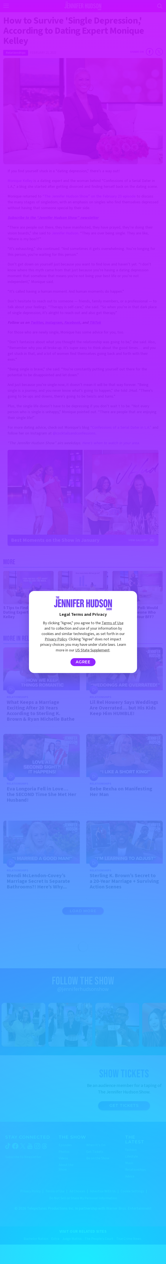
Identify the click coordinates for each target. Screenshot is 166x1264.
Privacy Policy (56, 639)
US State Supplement (92, 650)
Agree (83, 662)
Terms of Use (112, 623)
